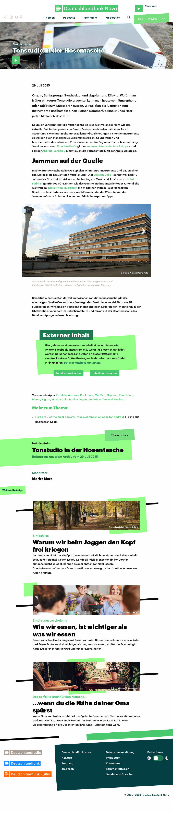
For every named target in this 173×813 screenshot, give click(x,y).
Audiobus (94, 399)
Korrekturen (113, 763)
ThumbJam (126, 395)
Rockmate (86, 395)
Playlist (152, 18)
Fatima (36, 183)
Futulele (61, 395)
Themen (49, 17)
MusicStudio (60, 399)
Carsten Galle (102, 174)
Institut (129, 179)
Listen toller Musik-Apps (112, 146)
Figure (46, 399)
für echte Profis (67, 146)
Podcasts (69, 17)
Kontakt (67, 757)
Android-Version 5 (53, 150)
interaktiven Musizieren (62, 187)
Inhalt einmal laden (68, 373)
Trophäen (68, 768)
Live (140, 18)
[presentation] (29, 229)
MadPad (100, 395)
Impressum (113, 757)
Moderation (113, 17)
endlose (92, 146)
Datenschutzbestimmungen (82, 362)
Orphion (112, 395)
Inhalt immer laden (105, 373)
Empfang (67, 763)
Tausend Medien (112, 399)
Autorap (73, 395)
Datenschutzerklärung (120, 752)
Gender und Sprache (119, 774)
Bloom (36, 399)
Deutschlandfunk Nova (76, 752)
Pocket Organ (78, 399)
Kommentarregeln (117, 768)
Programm (90, 17)
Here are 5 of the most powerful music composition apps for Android (79, 416)
